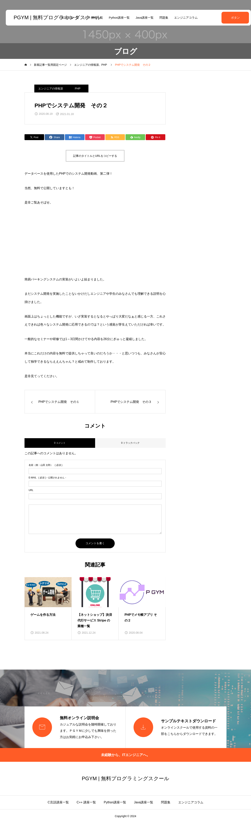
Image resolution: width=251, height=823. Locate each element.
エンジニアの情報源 (50, 88)
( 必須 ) (45, 465)
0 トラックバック (130, 443)
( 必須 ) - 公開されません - (47, 477)
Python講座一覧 (116, 17)
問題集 (160, 17)
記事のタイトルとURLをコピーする (95, 155)
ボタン (225, 17)
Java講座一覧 (142, 17)
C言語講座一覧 (58, 802)
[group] (48, 608)
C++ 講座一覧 (86, 802)
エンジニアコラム (183, 17)
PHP (78, 88)
